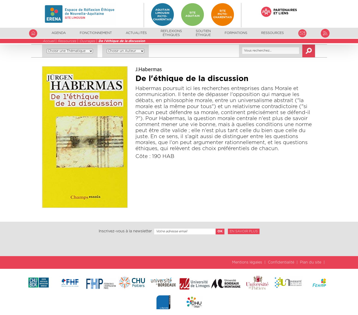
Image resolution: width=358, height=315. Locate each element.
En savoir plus (244, 231)
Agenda (59, 33)
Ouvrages (87, 41)
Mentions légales (247, 262)
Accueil (48, 41)
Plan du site (310, 262)
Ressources (67, 41)
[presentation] (179, 245)
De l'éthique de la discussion (121, 41)
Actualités (136, 33)
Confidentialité (281, 262)
